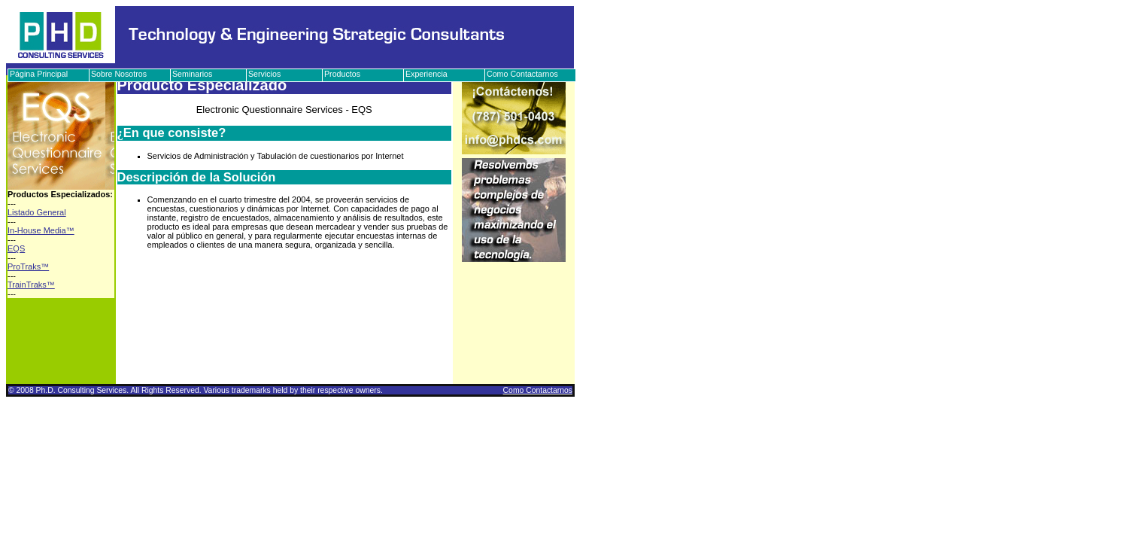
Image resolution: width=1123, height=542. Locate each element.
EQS (16, 248)
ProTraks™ (28, 266)
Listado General (37, 212)
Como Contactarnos (537, 390)
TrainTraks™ (31, 284)
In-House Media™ (41, 230)
